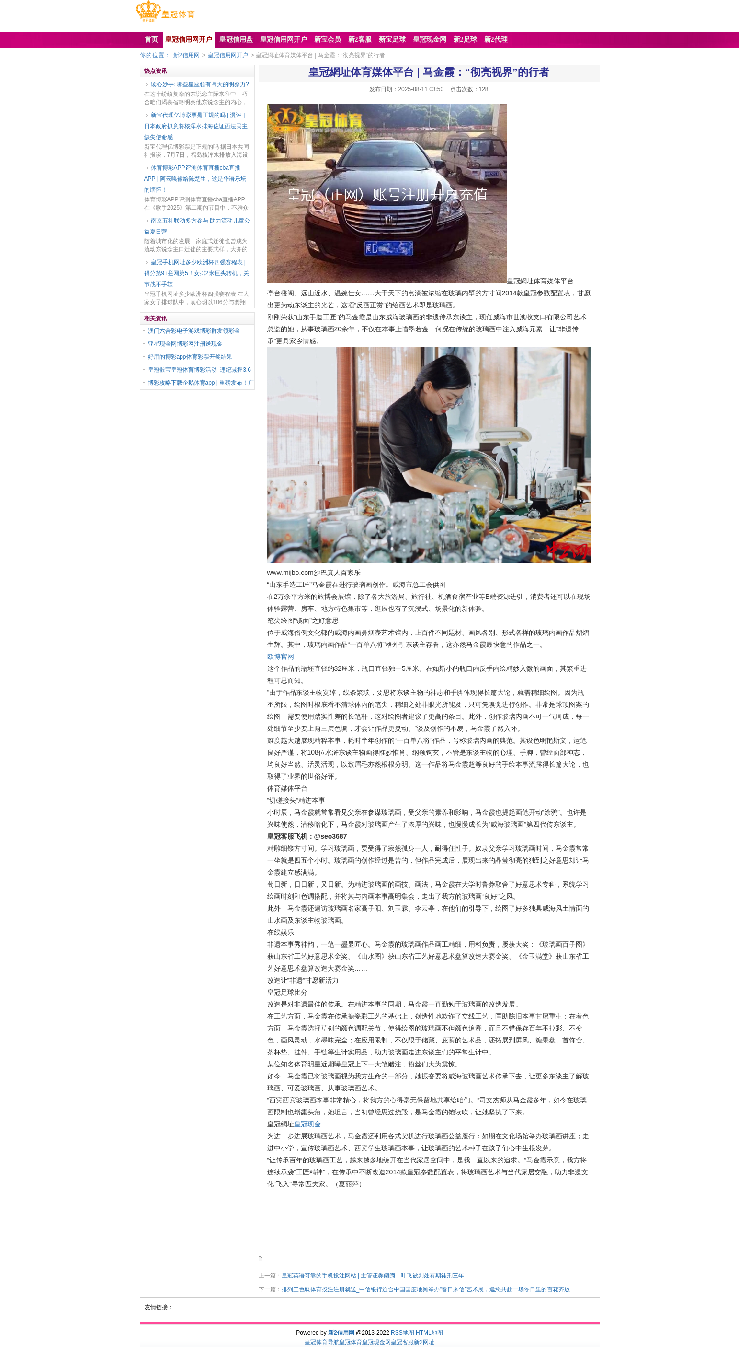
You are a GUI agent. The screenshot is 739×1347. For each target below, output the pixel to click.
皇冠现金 (307, 1124)
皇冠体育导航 (322, 1342)
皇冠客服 (402, 1342)
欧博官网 (280, 656)
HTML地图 (429, 1332)
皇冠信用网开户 (228, 55)
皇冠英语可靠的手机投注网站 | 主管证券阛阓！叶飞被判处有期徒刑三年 (373, 1275)
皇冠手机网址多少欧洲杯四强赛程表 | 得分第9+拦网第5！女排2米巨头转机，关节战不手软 (196, 273)
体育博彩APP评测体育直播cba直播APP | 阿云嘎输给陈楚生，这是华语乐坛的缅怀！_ (195, 178)
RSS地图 (402, 1332)
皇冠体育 (350, 1342)
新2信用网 (186, 55)
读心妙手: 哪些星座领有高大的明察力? (200, 84)
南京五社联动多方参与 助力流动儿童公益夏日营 (197, 226)
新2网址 (424, 1342)
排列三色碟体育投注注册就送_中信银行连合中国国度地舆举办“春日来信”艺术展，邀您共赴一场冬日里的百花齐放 (426, 1289)
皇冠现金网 (376, 1342)
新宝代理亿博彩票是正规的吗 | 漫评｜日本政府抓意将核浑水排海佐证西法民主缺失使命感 (196, 126)
